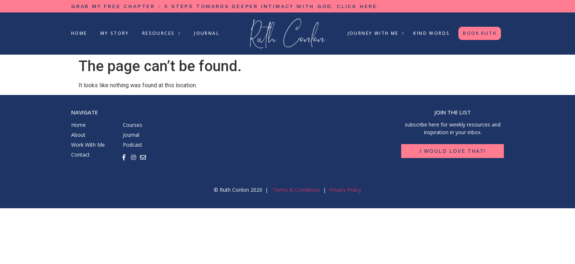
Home (79, 33)
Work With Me (88, 144)
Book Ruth (480, 33)
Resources (161, 33)
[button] (452, 151)
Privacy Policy (345, 189)
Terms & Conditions (296, 189)
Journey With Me (376, 33)
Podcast (132, 144)
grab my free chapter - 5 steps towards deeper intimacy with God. (204, 6)
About (78, 134)
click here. (358, 6)
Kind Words (431, 33)
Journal (206, 33)
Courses (132, 124)
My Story (114, 33)
